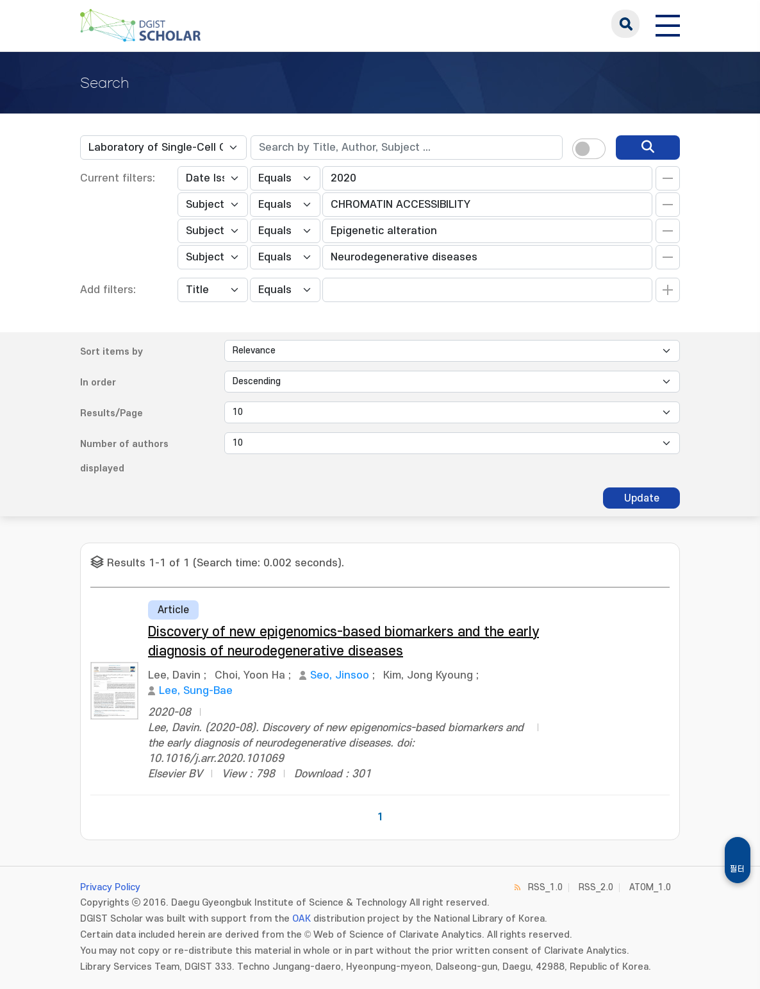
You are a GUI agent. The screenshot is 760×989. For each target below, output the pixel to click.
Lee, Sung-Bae (196, 691)
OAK (301, 918)
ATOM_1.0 (650, 887)
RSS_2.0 (596, 887)
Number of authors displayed (124, 456)
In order (98, 382)
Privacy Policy (110, 887)
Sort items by (111, 351)
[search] (648, 147)
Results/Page (111, 413)
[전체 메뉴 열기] (668, 24)
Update (641, 498)
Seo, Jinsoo (339, 675)
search (625, 24)
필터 (737, 869)
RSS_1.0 (545, 887)
